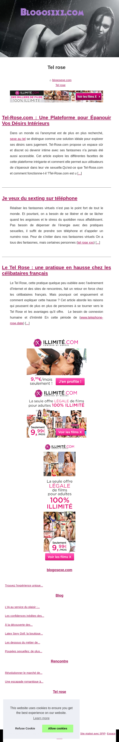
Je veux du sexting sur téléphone (39, 198)
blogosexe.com (62, 80)
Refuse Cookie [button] (25, 728)
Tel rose (60, 85)
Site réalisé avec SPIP (92, 733)
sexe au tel (18, 139)
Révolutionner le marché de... (23, 672)
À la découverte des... (19, 624)
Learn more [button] (41, 718)
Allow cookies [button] (57, 728)
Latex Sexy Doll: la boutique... (24, 633)
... (79, 173)
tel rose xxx (86, 242)
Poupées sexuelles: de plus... (23, 651)
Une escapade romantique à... (24, 681)
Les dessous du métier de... (22, 642)
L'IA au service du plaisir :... (22, 607)
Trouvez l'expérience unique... (24, 585)
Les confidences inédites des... (24, 615)
